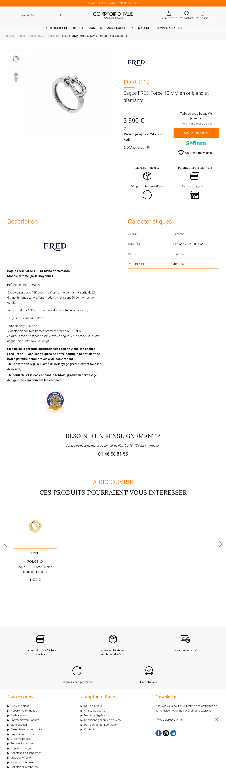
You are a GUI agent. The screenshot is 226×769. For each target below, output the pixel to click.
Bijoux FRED (37, 35)
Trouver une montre (23, 734)
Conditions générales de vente (103, 720)
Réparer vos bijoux (22, 748)
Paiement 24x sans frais (195, 167)
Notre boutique (93, 706)
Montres (95, 28)
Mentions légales (94, 715)
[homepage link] (113, 16)
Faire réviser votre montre (27, 729)
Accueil (9, 35)
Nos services (20, 696)
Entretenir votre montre (25, 720)
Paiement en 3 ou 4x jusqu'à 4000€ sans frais (113, 3)
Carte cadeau (19, 715)
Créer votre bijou (21, 738)
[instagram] (166, 735)
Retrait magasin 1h (195, 186)
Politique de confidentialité (100, 724)
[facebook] (158, 735)
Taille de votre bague (196, 113)
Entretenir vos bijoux (23, 743)
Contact (89, 729)
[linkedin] (173, 735)
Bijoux (78, 28)
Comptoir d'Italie (98, 696)
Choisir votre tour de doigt (196, 123)
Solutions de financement (26, 753)
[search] (60, 15)
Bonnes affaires (169, 28)
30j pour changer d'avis (147, 186)
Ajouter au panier (196, 133)
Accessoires (116, 28)
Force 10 (53, 35)
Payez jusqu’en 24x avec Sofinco (144, 137)
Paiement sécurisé (22, 762)
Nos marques (141, 28)
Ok (216, 719)
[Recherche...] (36, 15)
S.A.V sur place (20, 706)
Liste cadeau (19, 724)
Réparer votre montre (24, 710)
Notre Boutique (56, 28)
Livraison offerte (147, 167)
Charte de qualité (94, 710)
